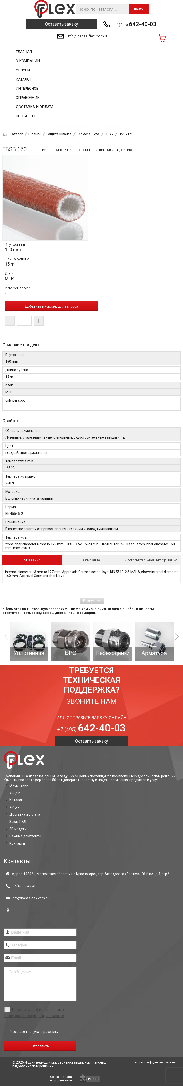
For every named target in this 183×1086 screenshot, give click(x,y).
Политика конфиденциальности (153, 1062)
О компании (28, 61)
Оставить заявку (61, 24)
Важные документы (25, 836)
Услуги (23, 70)
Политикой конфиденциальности (34, 1015)
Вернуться (91, 601)
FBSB (109, 134)
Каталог (24, 79)
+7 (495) (135, 24)
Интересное (27, 88)
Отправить (40, 1046)
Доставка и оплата (35, 107)
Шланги (34, 134)
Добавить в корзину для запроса (51, 306)
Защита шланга (58, 134)
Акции (14, 807)
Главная (24, 52)
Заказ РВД (18, 822)
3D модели (18, 829)
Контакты (25, 116)
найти (138, 9)
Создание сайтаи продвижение (61, 1078)
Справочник (28, 98)
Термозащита (88, 134)
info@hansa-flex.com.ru (87, 36)
